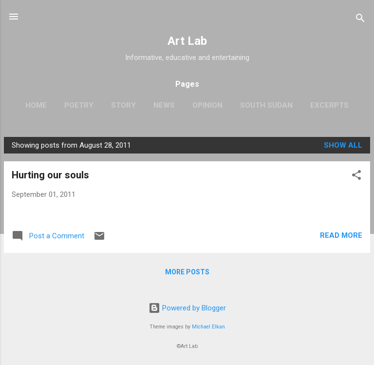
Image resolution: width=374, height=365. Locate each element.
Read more (341, 235)
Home (36, 105)
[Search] (360, 20)
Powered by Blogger (187, 308)
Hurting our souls (50, 175)
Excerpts (329, 105)
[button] (356, 176)
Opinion (207, 105)
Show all (343, 145)
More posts (187, 272)
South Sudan (266, 105)
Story (123, 105)
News (164, 105)
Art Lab (187, 41)
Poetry (79, 105)
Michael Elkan (208, 327)
